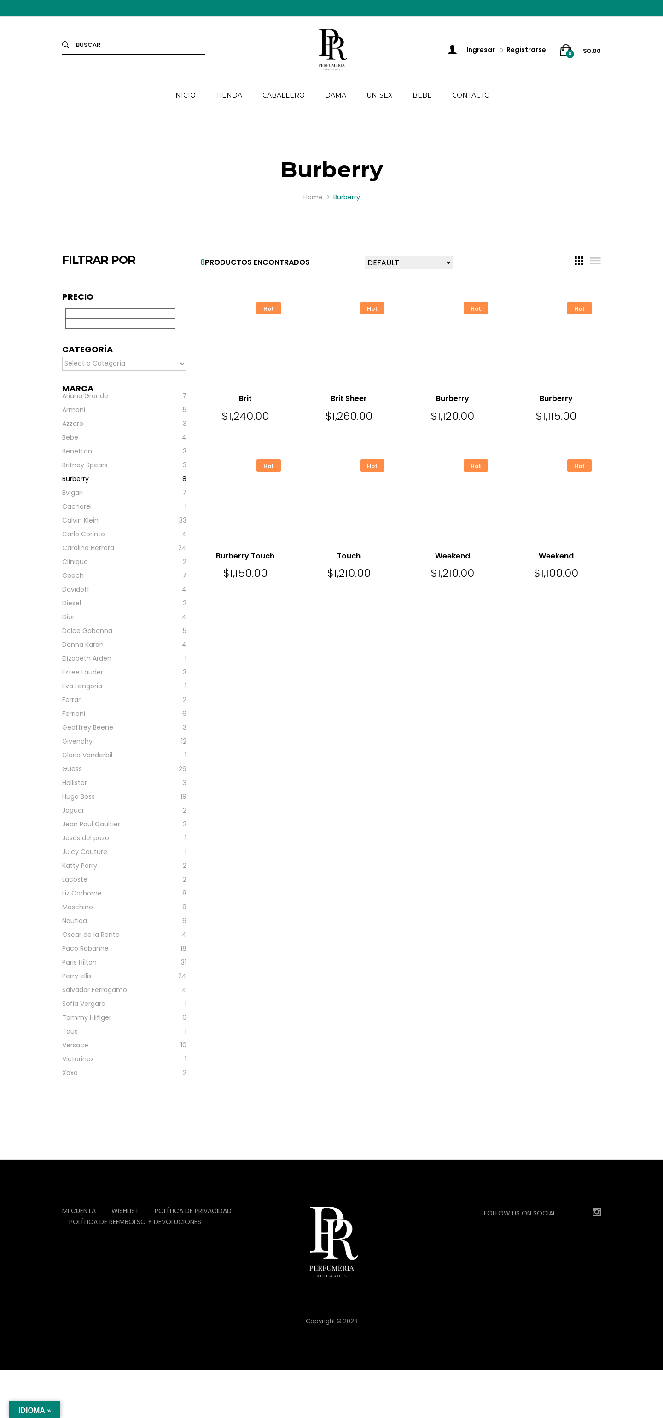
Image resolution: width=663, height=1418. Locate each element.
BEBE (422, 95)
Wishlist (125, 1210)
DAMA (335, 95)
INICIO (184, 95)
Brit (245, 398)
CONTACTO (471, 95)
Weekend (452, 556)
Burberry (452, 398)
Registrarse (526, 49)
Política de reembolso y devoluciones (135, 1221)
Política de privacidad (193, 1210)
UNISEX (379, 95)
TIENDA (229, 95)
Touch (349, 556)
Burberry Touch (245, 556)
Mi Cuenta (79, 1210)
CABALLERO (283, 95)
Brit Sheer (349, 398)
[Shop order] (409, 262)
